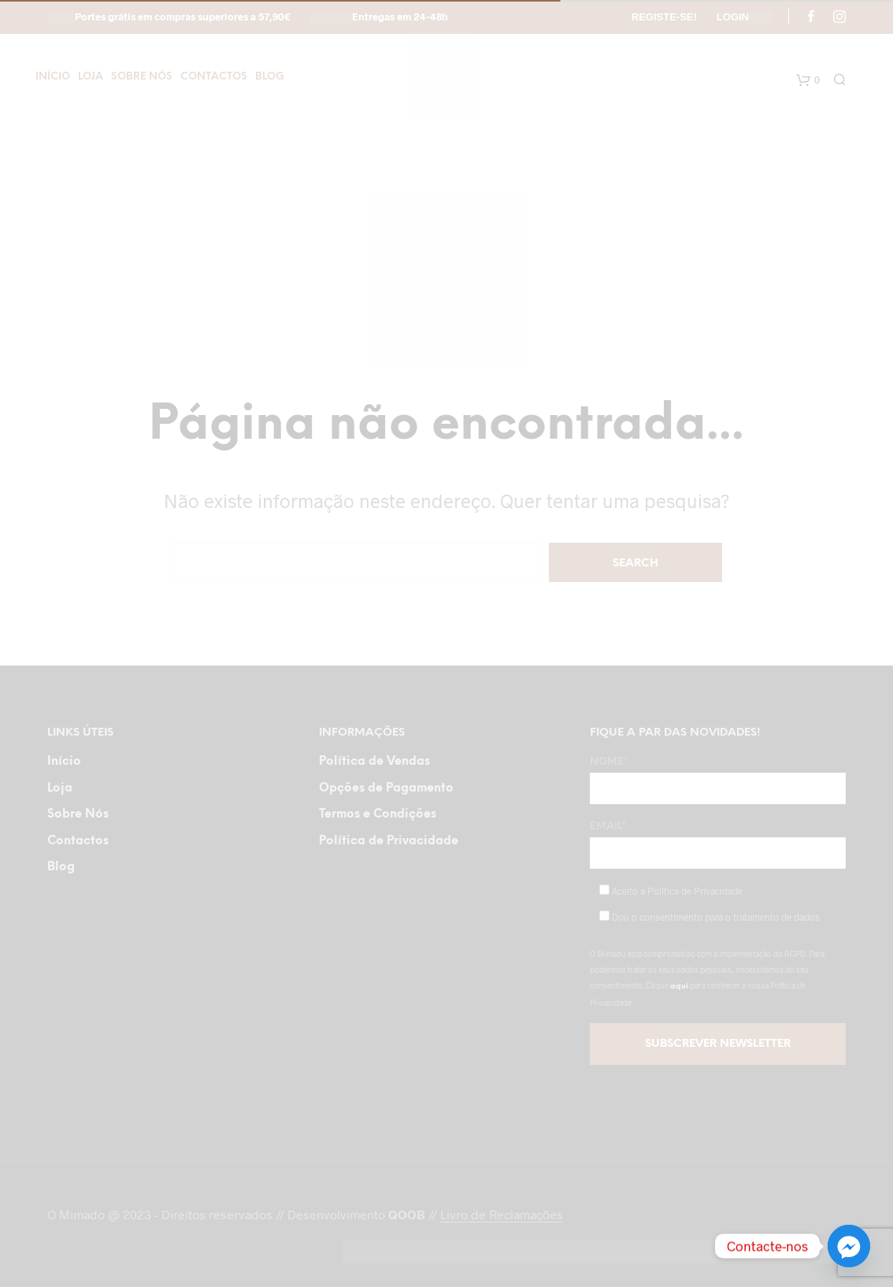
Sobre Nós (141, 77)
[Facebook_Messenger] (849, 1246)
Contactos (213, 77)
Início (52, 77)
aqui (679, 986)
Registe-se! (664, 17)
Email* (718, 845)
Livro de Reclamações (501, 1214)
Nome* (718, 780)
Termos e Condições (377, 814)
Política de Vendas (374, 761)
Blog (269, 77)
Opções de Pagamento (386, 788)
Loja (90, 77)
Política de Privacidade (388, 841)
